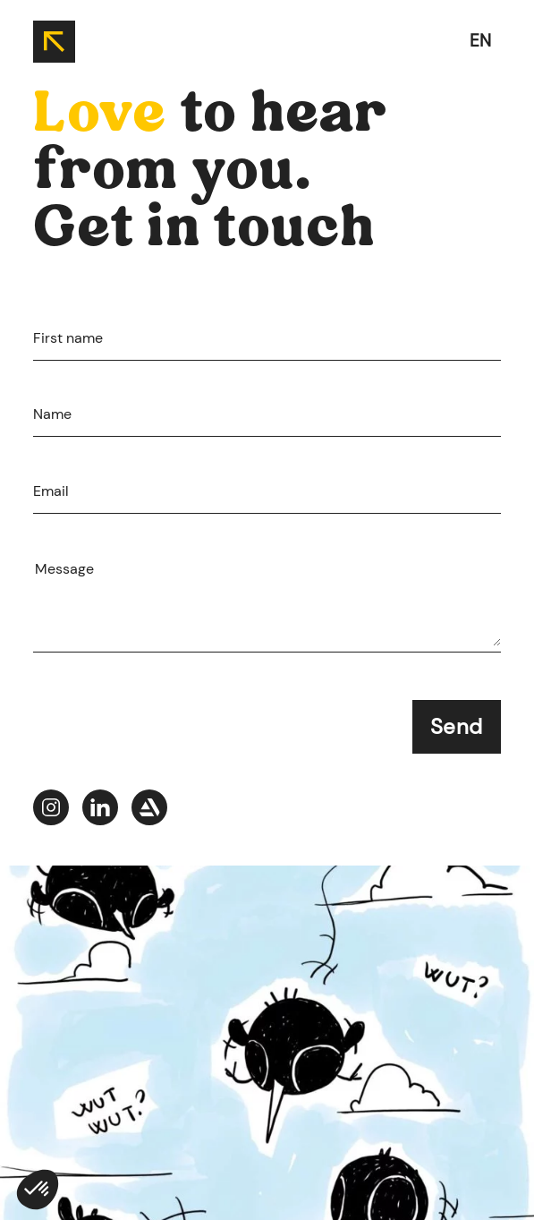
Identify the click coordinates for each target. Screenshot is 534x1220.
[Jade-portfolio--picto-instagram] (51, 810)
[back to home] (54, 42)
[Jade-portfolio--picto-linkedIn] (100, 810)
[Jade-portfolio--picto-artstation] (149, 810)
